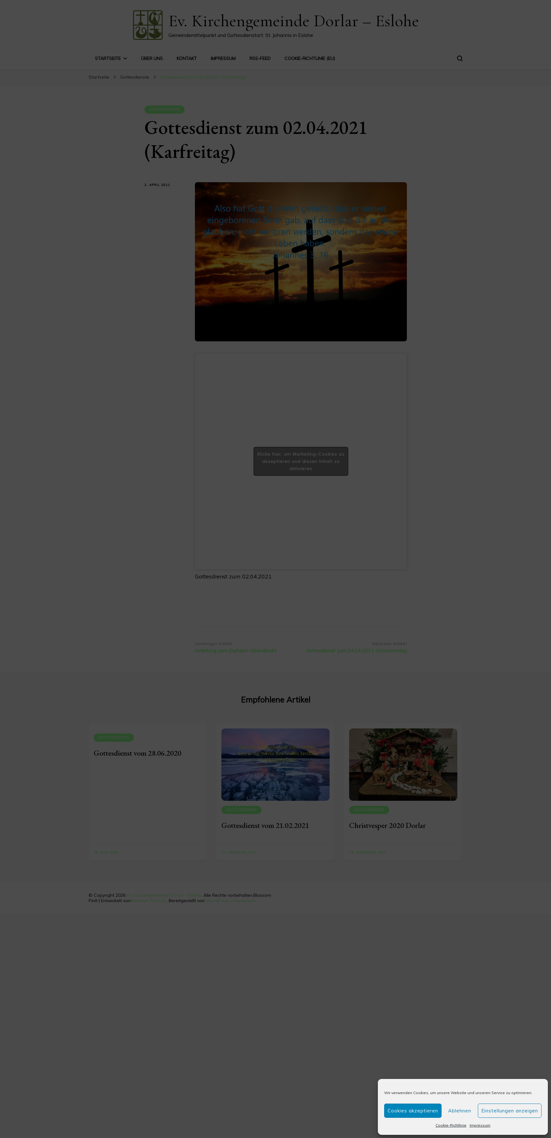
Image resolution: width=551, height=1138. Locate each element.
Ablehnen (459, 1111)
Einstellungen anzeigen (509, 1111)
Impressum (480, 1125)
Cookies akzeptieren (413, 1111)
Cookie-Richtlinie (451, 1125)
